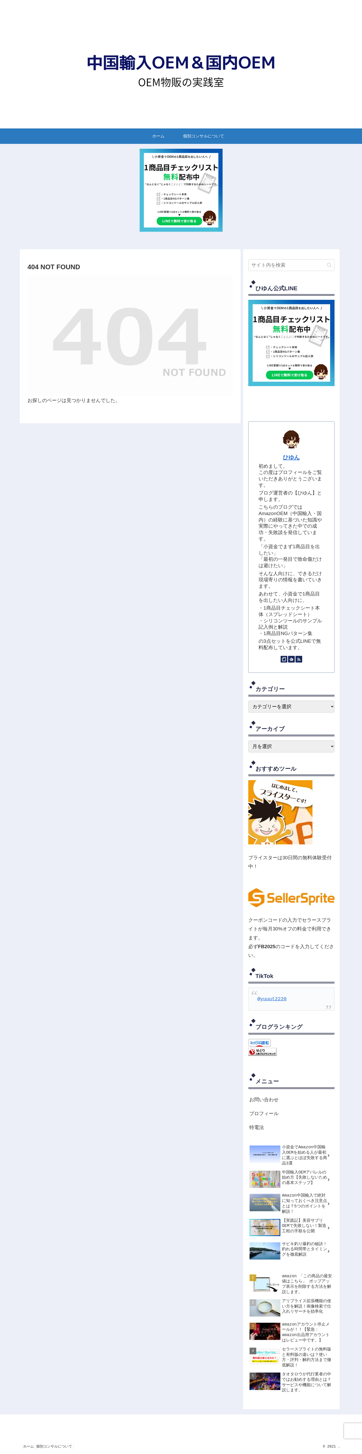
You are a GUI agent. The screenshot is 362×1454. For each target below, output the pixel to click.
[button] (329, 265)
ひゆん (291, 457)
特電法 (256, 1127)
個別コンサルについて (59, 1446)
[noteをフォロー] (284, 659)
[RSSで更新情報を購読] (299, 659)
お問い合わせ (264, 1100)
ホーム (30, 1446)
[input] (291, 265)
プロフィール (264, 1114)
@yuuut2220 (272, 999)
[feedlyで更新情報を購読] (291, 659)
